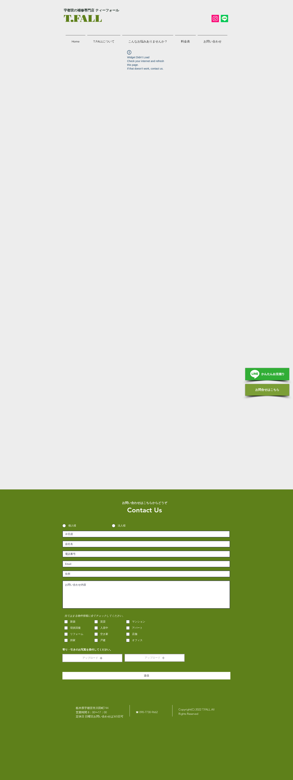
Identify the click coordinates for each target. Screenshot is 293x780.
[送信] (146, 675)
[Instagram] (215, 18)
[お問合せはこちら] (267, 390)
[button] (92, 658)
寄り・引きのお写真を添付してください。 (87, 649)
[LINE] (224, 18)
